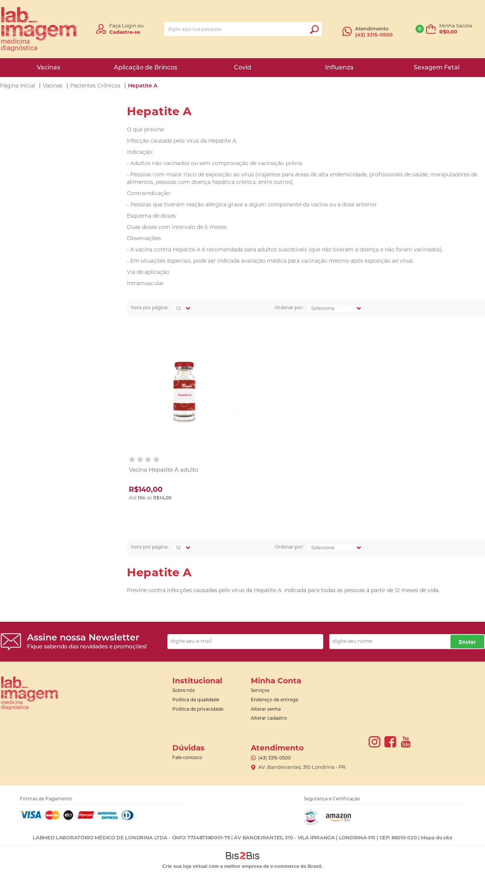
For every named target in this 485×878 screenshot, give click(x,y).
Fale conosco (187, 757)
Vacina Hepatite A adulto (163, 469)
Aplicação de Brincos (145, 67)
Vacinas (48, 67)
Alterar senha (266, 709)
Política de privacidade (197, 709)
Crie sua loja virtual (184, 866)
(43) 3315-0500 (374, 35)
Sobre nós (183, 690)
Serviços (260, 690)
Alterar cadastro (269, 718)
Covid (242, 67)
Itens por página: (150, 307)
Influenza (339, 67)
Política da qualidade (195, 699)
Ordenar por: (289, 307)
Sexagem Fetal (436, 67)
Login (129, 26)
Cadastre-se (124, 32)
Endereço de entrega (274, 699)
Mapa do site (436, 837)
